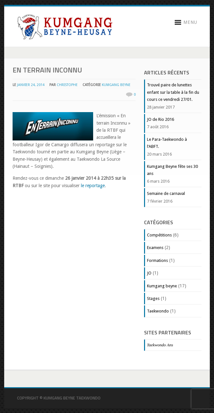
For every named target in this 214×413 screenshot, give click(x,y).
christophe (67, 85)
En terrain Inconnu (47, 69)
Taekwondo (158, 311)
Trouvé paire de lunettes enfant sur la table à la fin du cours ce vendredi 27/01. (173, 92)
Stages (153, 298)
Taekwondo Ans (160, 344)
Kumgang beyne (116, 85)
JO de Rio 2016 (160, 119)
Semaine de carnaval (166, 193)
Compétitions (159, 235)
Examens (155, 247)
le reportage (93, 185)
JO (149, 273)
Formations (157, 260)
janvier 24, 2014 (30, 85)
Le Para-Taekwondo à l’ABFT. (167, 143)
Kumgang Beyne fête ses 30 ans (172, 170)
